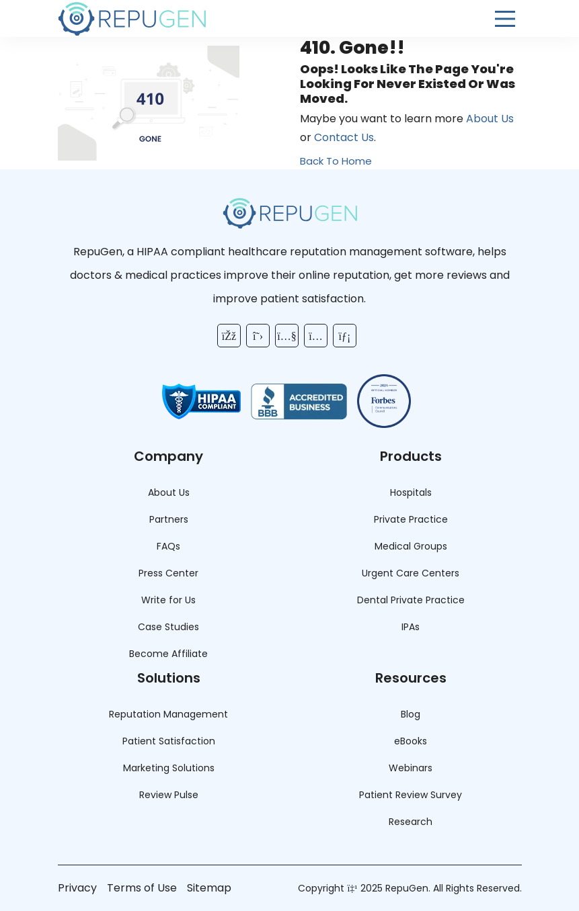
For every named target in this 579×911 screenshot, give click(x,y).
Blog (410, 714)
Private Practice (411, 519)
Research (410, 821)
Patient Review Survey (410, 794)
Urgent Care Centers (410, 573)
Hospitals (411, 492)
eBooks (410, 741)
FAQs (168, 546)
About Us (490, 118)
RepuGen (406, 888)
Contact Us (344, 137)
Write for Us (168, 600)
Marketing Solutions (169, 768)
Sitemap (209, 888)
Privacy (77, 888)
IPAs (410, 627)
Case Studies (168, 627)
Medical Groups (411, 546)
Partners (168, 519)
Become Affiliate (168, 653)
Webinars (410, 768)
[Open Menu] (505, 19)
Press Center (168, 573)
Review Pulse (168, 794)
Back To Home (336, 161)
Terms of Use (142, 888)
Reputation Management (168, 714)
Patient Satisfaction (168, 741)
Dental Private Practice (411, 600)
